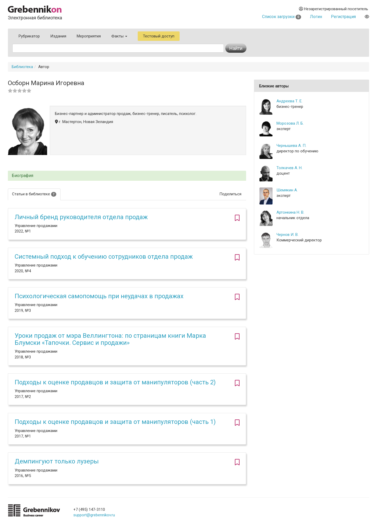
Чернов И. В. (287, 234)
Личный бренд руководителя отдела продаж (81, 217)
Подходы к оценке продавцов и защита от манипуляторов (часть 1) (115, 421)
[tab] (127, 176)
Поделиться (230, 194)
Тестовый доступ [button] (158, 36)
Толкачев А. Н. (289, 167)
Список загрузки (281, 16)
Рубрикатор (29, 36)
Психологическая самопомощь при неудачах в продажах (99, 296)
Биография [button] (22, 175)
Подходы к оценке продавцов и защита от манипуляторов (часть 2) (115, 382)
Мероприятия (89, 36)
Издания (58, 36)
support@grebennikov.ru (94, 515)
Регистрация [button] (343, 16)
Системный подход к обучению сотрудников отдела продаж (104, 256)
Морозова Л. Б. (290, 123)
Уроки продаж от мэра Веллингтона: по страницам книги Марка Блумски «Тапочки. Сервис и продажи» (110, 339)
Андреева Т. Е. (289, 101)
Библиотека (22, 66)
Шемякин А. (287, 190)
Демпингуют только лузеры (57, 461)
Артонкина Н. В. (290, 212)
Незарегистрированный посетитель (333, 9)
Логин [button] (316, 16)
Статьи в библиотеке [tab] (34, 194)
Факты (119, 36)
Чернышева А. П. (291, 145)
